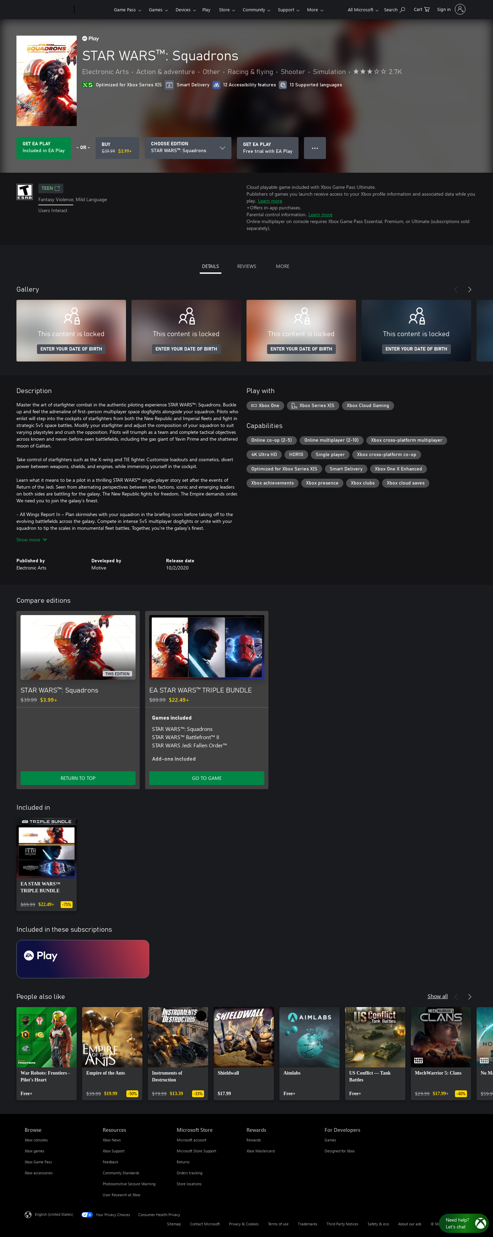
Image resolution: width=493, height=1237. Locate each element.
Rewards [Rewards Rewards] (253, 1140)
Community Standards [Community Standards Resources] (121, 1173)
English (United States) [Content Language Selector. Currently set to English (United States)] (54, 1214)
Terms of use (278, 1224)
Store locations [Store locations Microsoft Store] (189, 1183)
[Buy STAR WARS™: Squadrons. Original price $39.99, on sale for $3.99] (117, 148)
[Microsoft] (48, 9)
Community (254, 9)
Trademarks (307, 1224)
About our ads (409, 1224)
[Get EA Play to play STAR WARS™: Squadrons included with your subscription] (43, 148)
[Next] (470, 289)
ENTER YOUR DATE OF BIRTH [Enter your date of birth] (71, 349)
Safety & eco (378, 1224)
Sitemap (174, 1224)
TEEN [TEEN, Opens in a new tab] (51, 188)
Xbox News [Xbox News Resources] (112, 1140)
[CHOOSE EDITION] (188, 148)
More (312, 9)
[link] (46, 864)
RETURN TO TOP (78, 778)
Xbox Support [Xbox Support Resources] (114, 1151)
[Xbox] (93, 9)
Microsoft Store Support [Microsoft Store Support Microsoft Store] (196, 1151)
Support (286, 9)
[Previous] (456, 289)
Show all (438, 996)
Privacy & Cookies (244, 1224)
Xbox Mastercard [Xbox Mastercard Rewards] (260, 1151)
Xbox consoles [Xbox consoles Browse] (36, 1140)
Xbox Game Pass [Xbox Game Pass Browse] (38, 1162)
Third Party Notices (342, 1224)
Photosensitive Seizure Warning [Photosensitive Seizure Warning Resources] (129, 1183)
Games (156, 9)
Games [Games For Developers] (330, 1140)
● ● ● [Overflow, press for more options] (315, 148)
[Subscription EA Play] (82, 959)
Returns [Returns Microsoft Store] (183, 1162)
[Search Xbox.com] (394, 8)
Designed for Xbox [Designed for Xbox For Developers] (340, 1151)
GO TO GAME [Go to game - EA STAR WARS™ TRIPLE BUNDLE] (207, 778)
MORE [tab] (282, 266)
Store (224, 9)
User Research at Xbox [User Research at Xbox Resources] (121, 1194)
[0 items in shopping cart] (422, 9)
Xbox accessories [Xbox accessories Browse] (39, 1173)
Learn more (270, 200)
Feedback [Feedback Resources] (110, 1162)
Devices (183, 9)
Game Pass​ (125, 9)
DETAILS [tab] (210, 266)
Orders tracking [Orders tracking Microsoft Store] (189, 1173)
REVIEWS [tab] (246, 266)
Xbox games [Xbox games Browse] (35, 1151)
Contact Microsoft (205, 1224)
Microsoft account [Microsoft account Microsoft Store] (191, 1140)
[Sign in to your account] (450, 9)
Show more (31, 539)
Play (206, 9)
